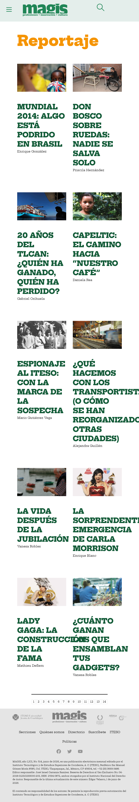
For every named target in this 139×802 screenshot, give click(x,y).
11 (85, 701)
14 (104, 701)
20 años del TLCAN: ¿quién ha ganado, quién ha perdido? (40, 263)
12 (91, 701)
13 (98, 701)
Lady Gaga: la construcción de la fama (51, 640)
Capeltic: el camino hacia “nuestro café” (97, 254)
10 (79, 701)
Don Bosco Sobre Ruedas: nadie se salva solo (93, 134)
